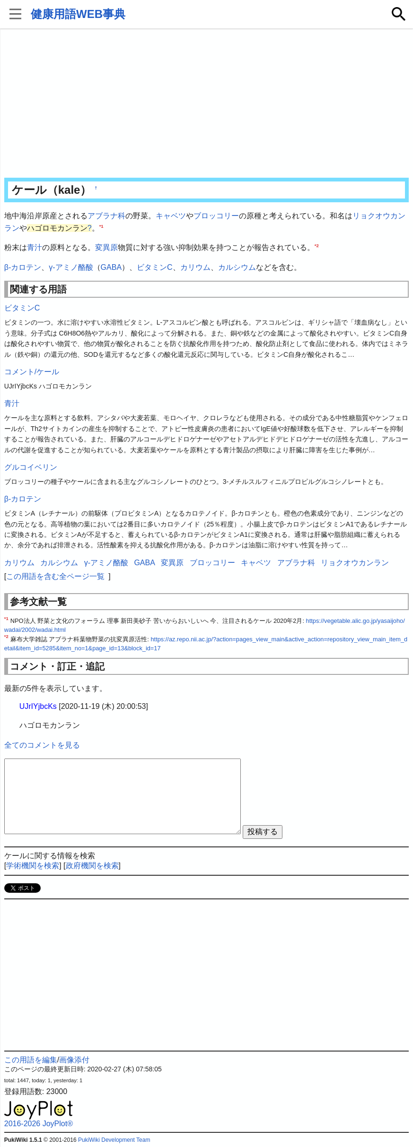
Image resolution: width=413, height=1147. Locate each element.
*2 (317, 245)
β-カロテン (23, 267)
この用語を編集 (30, 1060)
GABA (111, 267)
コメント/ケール (31, 372)
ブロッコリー (216, 216)
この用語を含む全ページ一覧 (55, 576)
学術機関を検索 (32, 866)
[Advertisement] (206, 104)
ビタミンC (155, 267)
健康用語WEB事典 (78, 14)
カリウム (195, 267)
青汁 (34, 247)
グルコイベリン (30, 467)
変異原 (106, 247)
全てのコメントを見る (42, 745)
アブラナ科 (106, 216)
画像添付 (74, 1060)
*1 (101, 225)
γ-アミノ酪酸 (71, 267)
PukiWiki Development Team (114, 1140)
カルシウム (237, 267)
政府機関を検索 (92, 866)
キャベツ (171, 216)
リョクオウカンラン (355, 563)
